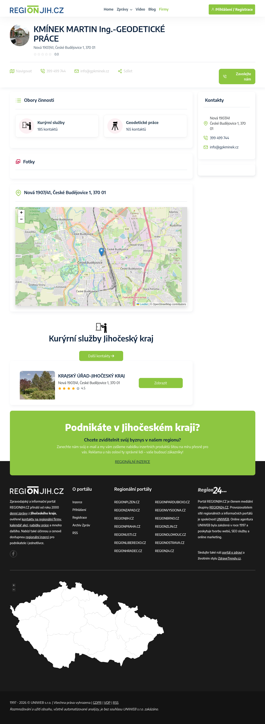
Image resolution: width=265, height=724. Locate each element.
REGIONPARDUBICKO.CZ (172, 502)
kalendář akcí (19, 525)
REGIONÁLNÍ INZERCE (132, 462)
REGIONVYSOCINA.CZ (170, 510)
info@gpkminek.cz (224, 147)
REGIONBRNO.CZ (167, 518)
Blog (152, 9)
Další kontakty (101, 356)
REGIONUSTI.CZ (125, 534)
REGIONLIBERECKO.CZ (130, 543)
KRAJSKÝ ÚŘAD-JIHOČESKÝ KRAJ (91, 375)
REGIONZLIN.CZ (166, 526)
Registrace (244, 9)
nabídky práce (39, 525)
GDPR (97, 702)
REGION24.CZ (164, 551)
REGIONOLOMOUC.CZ (170, 534)
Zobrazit (160, 383)
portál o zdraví (232, 552)
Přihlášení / (222, 9)
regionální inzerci (37, 537)
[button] (101, 252)
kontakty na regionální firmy (41, 519)
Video (140, 9)
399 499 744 (219, 138)
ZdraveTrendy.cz (229, 558)
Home (108, 9)
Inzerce (77, 502)
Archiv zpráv (81, 525)
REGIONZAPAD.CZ (127, 510)
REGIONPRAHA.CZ (127, 526)
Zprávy (124, 9)
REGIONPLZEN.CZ (127, 502)
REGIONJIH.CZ (124, 518)
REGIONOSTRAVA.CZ (169, 543)
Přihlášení (79, 510)
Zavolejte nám (237, 76)
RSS (75, 533)
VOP (107, 702)
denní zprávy (19, 513)
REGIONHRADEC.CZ (128, 551)
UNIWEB (223, 519)
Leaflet (142, 304)
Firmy (163, 9)
